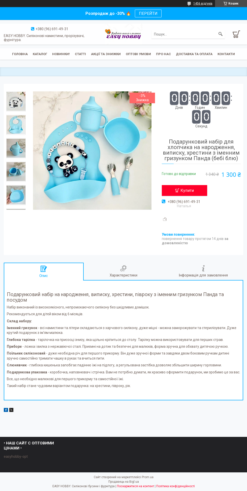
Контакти (226, 54)
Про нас (163, 54)
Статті (80, 54)
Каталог (40, 54)
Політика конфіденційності (175, 486)
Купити (187, 190)
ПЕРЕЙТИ (148, 13)
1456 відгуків (202, 3)
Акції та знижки (106, 54)
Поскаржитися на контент (135, 486)
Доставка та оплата (194, 54)
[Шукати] (221, 34)
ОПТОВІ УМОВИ (138, 54)
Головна (20, 54)
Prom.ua (147, 477)
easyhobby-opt (16, 456)
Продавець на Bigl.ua (123, 481)
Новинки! (61, 54)
